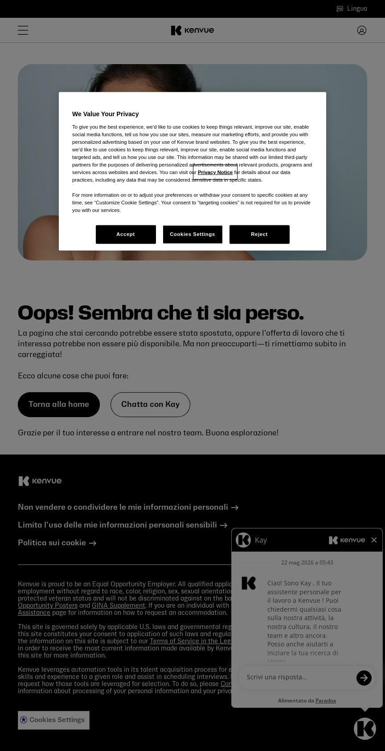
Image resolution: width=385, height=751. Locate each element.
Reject (259, 234)
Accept (125, 234)
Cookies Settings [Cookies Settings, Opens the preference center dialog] (192, 234)
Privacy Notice (215, 172)
